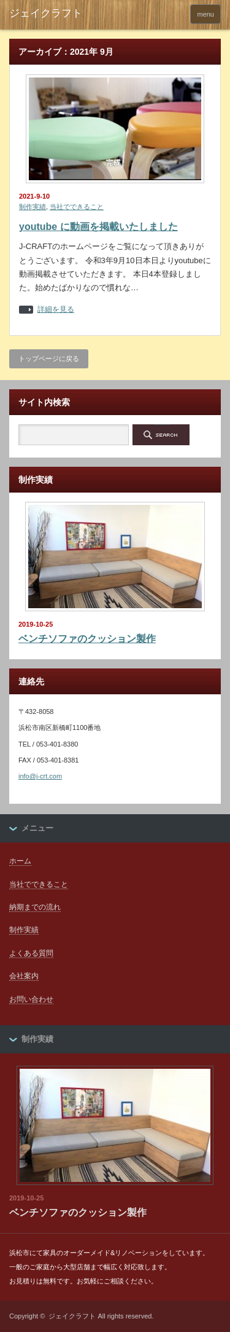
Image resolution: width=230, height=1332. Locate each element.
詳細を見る (55, 310)
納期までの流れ (35, 907)
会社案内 (24, 976)
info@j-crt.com (40, 776)
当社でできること (77, 206)
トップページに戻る (48, 358)
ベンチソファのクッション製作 (87, 638)
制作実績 (32, 206)
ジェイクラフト (72, 1316)
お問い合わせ (31, 999)
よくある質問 (31, 953)
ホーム (20, 861)
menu (205, 14)
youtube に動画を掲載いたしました (98, 226)
